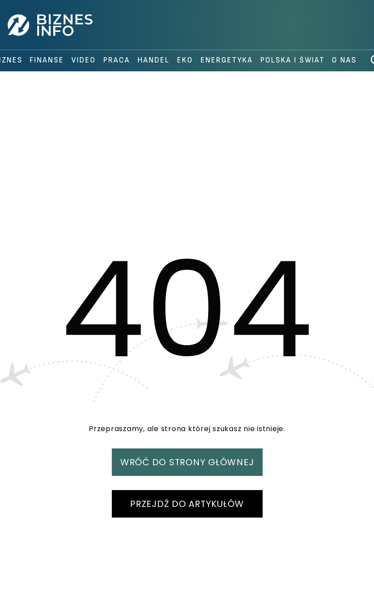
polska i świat (292, 60)
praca (116, 60)
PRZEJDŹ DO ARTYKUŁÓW (187, 504)
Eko (185, 60)
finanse (47, 60)
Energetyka (227, 60)
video (83, 60)
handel (153, 60)
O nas (344, 60)
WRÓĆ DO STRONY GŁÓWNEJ (187, 462)
